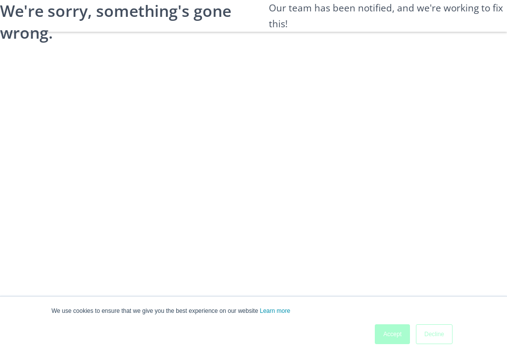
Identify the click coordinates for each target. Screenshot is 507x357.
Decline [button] (434, 334)
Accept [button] (392, 334)
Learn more (275, 310)
